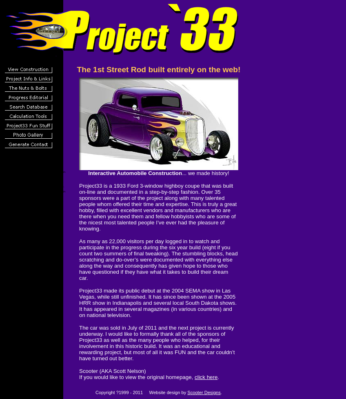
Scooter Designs (204, 392)
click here (206, 377)
